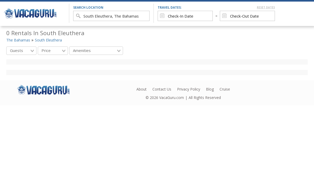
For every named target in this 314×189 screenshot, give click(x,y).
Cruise (225, 89)
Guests (22, 50)
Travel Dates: (216, 7)
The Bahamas (18, 40)
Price (53, 50)
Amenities (96, 50)
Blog (210, 89)
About (141, 89)
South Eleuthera (48, 40)
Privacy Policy (188, 89)
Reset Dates (266, 7)
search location (88, 7)
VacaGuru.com (171, 97)
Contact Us (161, 89)
